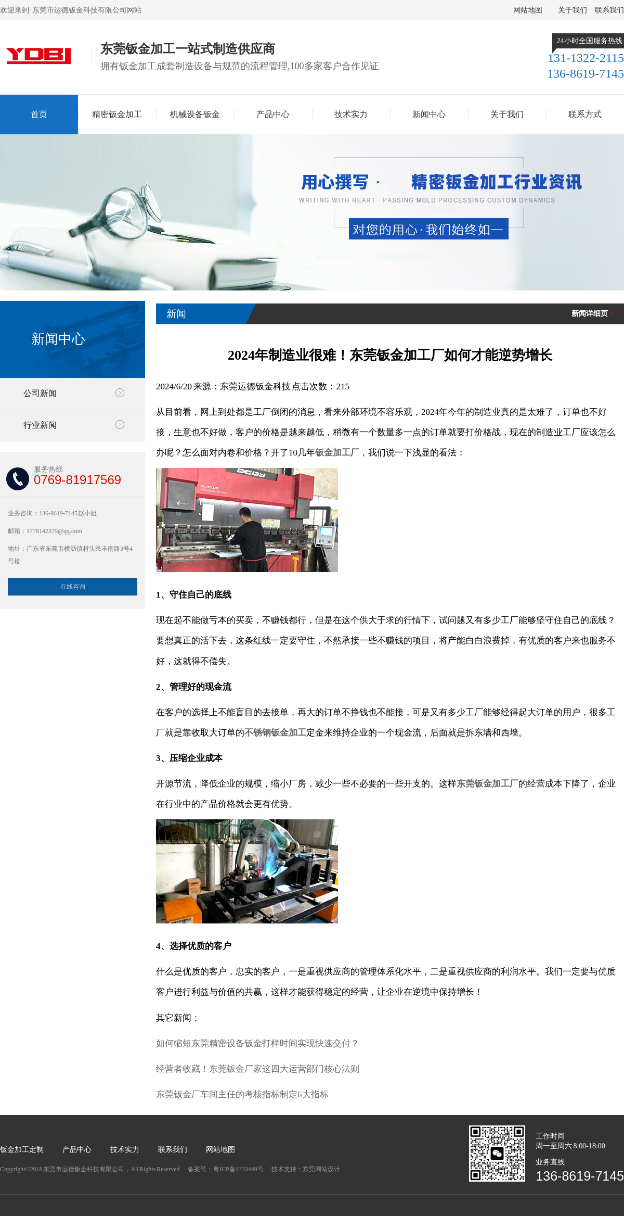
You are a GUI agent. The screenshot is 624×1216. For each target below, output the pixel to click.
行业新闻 (40, 425)
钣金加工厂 (337, 453)
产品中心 (273, 114)
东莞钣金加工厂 (487, 784)
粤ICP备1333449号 (239, 1169)
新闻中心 (429, 114)
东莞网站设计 (321, 1169)
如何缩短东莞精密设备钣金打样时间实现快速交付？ (257, 1043)
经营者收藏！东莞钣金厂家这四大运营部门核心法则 (257, 1069)
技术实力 (351, 114)
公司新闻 (40, 393)
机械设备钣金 (195, 114)
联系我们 (609, 10)
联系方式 (585, 114)
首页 (39, 114)
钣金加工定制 (22, 1150)
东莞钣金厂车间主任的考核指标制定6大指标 (242, 1094)
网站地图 (527, 10)
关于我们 (572, 10)
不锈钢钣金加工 (275, 733)
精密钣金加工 (117, 114)
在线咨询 (72, 586)
